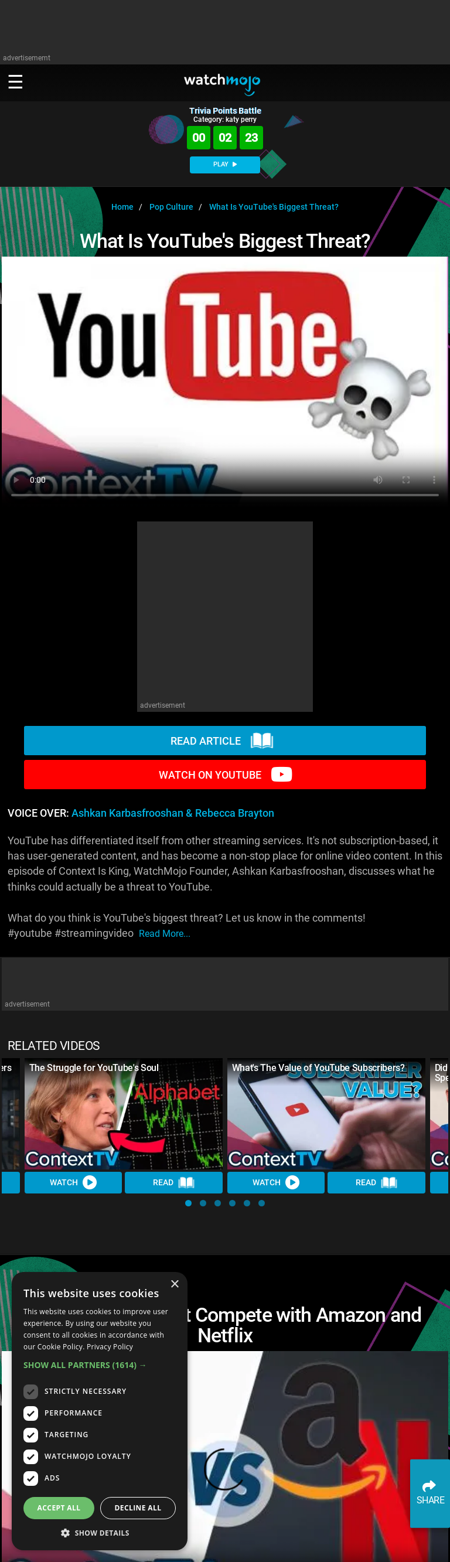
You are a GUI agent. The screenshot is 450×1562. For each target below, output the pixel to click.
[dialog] (100, 1411)
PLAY (225, 164)
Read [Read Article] (174, 1183)
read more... (164, 933)
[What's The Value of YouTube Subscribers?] (326, 1113)
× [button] (174, 1284)
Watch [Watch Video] (73, 1183)
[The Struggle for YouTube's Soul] (124, 1113)
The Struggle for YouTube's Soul (94, 1067)
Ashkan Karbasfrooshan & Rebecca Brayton (172, 813)
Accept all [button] (59, 1508)
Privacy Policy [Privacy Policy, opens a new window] (110, 1347)
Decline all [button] (138, 1508)
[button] (188, 1203)
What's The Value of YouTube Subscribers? (318, 1067)
